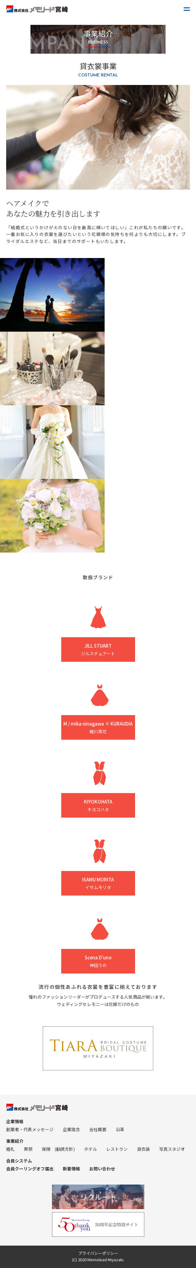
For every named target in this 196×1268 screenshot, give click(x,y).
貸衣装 (143, 1149)
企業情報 (14, 1121)
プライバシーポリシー (98, 1253)
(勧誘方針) (64, 1149)
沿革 (120, 1129)
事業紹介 (14, 1141)
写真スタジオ (172, 1149)
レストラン (117, 1149)
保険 (46, 1149)
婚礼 (10, 1149)
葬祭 (28, 1149)
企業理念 (71, 1129)
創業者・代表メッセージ (30, 1129)
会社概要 (97, 1129)
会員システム (19, 1161)
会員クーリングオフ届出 (30, 1169)
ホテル (90, 1149)
